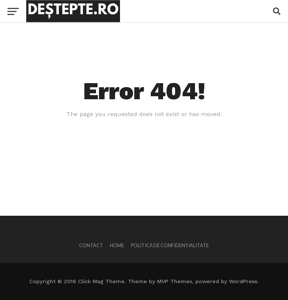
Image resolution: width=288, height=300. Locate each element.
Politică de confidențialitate (170, 245)
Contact (91, 245)
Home (117, 245)
